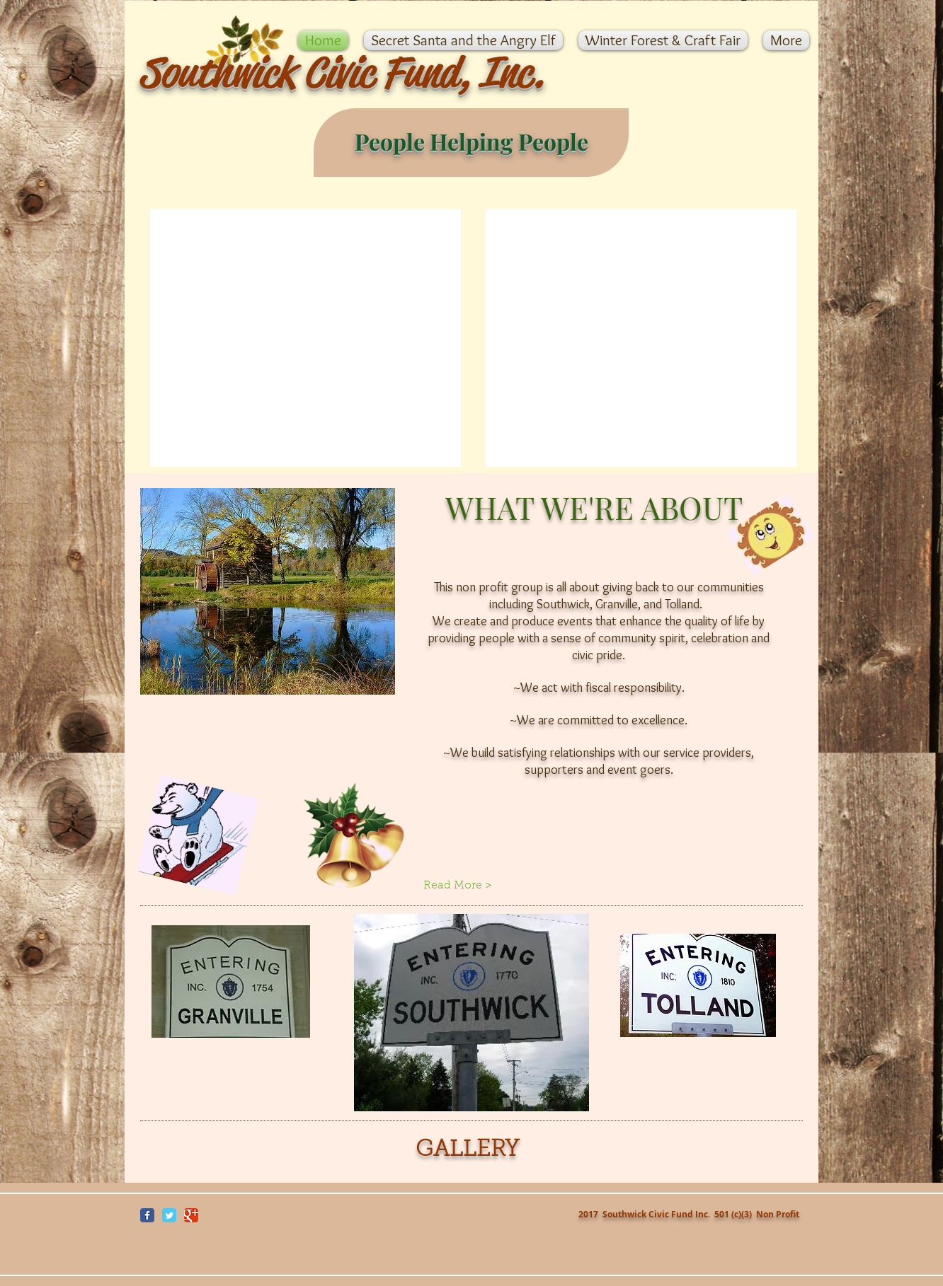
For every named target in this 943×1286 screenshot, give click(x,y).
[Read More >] (470, 885)
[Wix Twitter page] (169, 1215)
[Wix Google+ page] (191, 1215)
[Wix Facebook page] (147, 1215)
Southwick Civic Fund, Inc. (341, 72)
